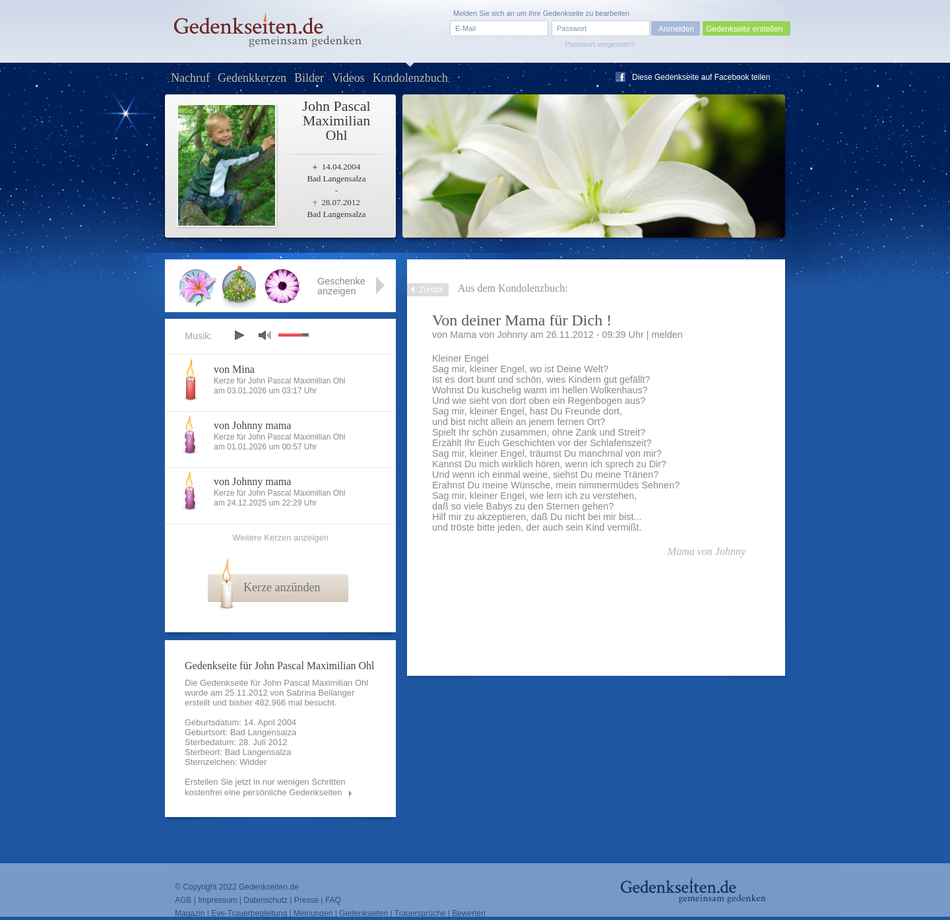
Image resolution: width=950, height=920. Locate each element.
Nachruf (190, 77)
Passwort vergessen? (600, 44)
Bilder (309, 77)
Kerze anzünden (281, 587)
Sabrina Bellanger (320, 693)
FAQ (333, 900)
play (239, 335)
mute (264, 335)
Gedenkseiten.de (269, 887)
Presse (306, 900)
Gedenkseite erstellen (744, 29)
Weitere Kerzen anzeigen (280, 537)
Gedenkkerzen (252, 77)
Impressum (217, 900)
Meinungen (313, 913)
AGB (183, 900)
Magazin (190, 913)
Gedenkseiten (363, 913)
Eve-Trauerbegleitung (249, 913)
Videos (348, 77)
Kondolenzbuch (410, 77)
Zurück (431, 289)
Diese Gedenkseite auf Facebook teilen (701, 77)
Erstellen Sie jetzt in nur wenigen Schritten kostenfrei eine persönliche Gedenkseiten (265, 787)
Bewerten (469, 913)
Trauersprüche (420, 913)
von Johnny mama (252, 425)
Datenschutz (265, 900)
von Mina (234, 369)
